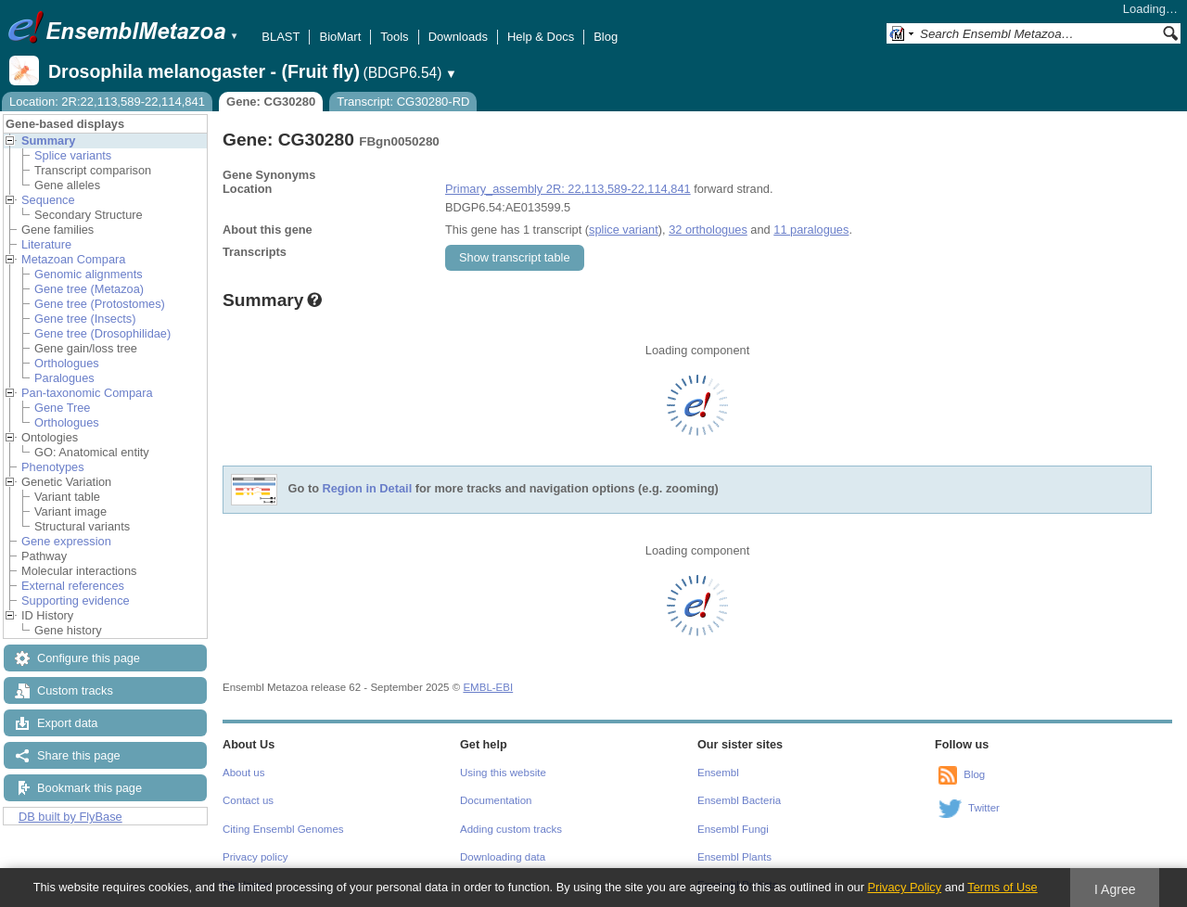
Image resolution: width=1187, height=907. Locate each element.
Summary (48, 140)
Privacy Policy (904, 887)
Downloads (458, 37)
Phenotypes (52, 467)
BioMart (340, 37)
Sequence (48, 200)
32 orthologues (708, 229)
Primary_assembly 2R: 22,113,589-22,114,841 (568, 189)
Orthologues (66, 363)
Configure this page (88, 658)
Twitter (984, 807)
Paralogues (64, 378)
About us (243, 772)
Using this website (503, 772)
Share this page (79, 755)
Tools (394, 37)
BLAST (281, 37)
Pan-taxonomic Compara (87, 393)
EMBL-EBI (488, 687)
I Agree (1115, 889)
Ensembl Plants (734, 856)
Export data (67, 723)
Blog (606, 37)
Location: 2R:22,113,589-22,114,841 (107, 102)
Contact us (248, 800)
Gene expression (66, 541)
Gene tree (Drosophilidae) (102, 333)
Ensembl (718, 772)
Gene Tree (62, 408)
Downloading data (502, 856)
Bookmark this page (89, 788)
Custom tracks (75, 690)
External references (72, 586)
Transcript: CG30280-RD (403, 102)
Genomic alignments (88, 274)
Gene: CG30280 (270, 102)
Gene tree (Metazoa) (89, 289)
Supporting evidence (75, 600)
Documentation (495, 800)
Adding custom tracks (511, 829)
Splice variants (72, 155)
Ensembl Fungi (733, 829)
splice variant (623, 229)
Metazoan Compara (73, 259)
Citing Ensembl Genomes (283, 829)
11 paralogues (811, 229)
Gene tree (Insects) (85, 319)
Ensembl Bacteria (739, 800)
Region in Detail (368, 489)
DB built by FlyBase (70, 817)
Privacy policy (255, 856)
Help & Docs (540, 37)
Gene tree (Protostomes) (99, 304)
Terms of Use (1002, 887)
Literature (46, 244)
